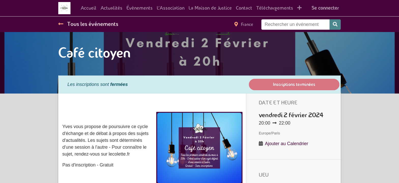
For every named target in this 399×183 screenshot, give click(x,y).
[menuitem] (88, 8)
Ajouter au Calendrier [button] (286, 143)
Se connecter (325, 8)
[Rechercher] (335, 24)
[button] (299, 8)
